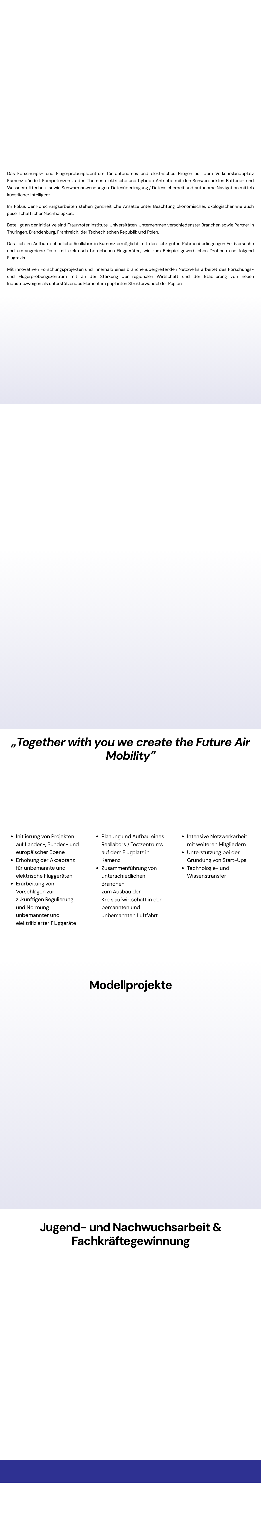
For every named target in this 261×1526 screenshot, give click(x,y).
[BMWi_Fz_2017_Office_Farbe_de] (130, 1489)
